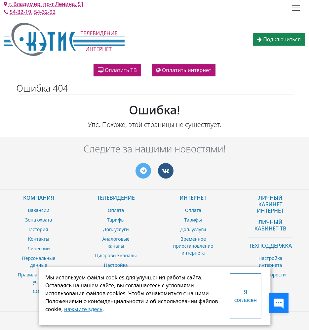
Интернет (193, 197)
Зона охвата (38, 220)
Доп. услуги (116, 229)
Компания (38, 197)
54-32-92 (45, 12)
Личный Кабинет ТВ (270, 225)
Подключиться (279, 39)
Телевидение (116, 197)
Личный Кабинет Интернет (270, 204)
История (38, 229)
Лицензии (38, 248)
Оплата (116, 210)
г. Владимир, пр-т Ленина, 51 (44, 4)
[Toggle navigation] (296, 8)
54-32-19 (20, 12)
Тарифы (116, 220)
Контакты (38, 239)
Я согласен (245, 296)
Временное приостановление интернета (193, 246)
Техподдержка (270, 245)
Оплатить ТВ (117, 70)
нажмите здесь (83, 309)
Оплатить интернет (183, 70)
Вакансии (39, 210)
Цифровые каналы (115, 255)
